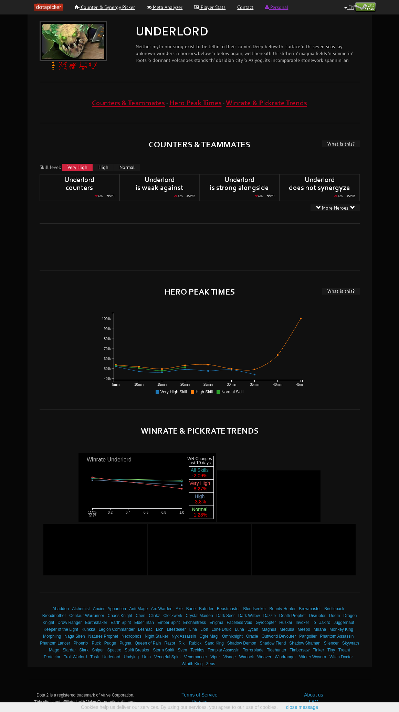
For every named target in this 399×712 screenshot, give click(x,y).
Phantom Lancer (55, 643)
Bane (191, 608)
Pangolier (307, 636)
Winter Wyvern (312, 657)
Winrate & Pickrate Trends (266, 103)
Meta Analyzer (164, 7)
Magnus (269, 629)
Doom (334, 615)
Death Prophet (292, 615)
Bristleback (334, 608)
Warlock (246, 657)
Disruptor (317, 615)
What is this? (341, 144)
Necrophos (131, 636)
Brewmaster (310, 608)
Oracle (252, 636)
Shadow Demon (241, 643)
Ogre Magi (209, 636)
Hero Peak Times (195, 103)
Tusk (94, 657)
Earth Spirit (121, 622)
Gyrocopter (265, 622)
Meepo (304, 629)
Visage (229, 657)
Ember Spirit (168, 622)
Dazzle (269, 615)
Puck (96, 643)
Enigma (216, 622)
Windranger (285, 657)
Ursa (146, 657)
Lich (160, 629)
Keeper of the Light (60, 629)
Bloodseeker (254, 608)
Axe (179, 608)
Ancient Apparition (109, 608)
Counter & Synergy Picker (105, 7)
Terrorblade (253, 650)
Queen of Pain (148, 643)
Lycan (253, 629)
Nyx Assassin (184, 636)
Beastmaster (228, 608)
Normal (127, 167)
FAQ (313, 701)
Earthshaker (96, 622)
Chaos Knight (120, 615)
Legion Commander (116, 629)
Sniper (98, 650)
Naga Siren (74, 636)
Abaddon (60, 608)
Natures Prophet (103, 636)
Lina (193, 629)
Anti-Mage (138, 608)
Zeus (210, 663)
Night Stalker (156, 636)
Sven (182, 650)
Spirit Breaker (137, 650)
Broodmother (54, 615)
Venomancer (195, 657)
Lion (204, 629)
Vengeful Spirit (167, 657)
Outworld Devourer (279, 636)
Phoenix (81, 643)
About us (313, 695)
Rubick (195, 643)
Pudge (110, 643)
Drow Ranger (69, 622)
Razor (169, 643)
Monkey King (341, 629)
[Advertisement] (200, 246)
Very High (77, 167)
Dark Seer (226, 615)
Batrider (206, 608)
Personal (276, 7)
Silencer (331, 643)
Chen (140, 615)
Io (314, 622)
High (103, 167)
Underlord (111, 657)
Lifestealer (176, 629)
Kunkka (88, 629)
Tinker (318, 650)
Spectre (114, 650)
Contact (245, 7)
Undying (131, 657)
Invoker (302, 622)
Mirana (320, 629)
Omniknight (232, 636)
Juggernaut (344, 622)
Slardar (69, 650)
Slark (83, 650)
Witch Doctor (341, 657)
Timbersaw (299, 650)
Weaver (264, 657)
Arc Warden (161, 608)
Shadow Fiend (273, 643)
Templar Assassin (224, 650)
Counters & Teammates (128, 103)
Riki (182, 643)
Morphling (52, 636)
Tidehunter (276, 650)
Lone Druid (221, 629)
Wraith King (191, 663)
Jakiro (324, 622)
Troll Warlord (75, 657)
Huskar (285, 622)
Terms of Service (199, 695)
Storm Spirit (163, 650)
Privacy (200, 701)
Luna (239, 629)
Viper (215, 657)
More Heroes (335, 208)
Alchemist (81, 608)
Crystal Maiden (199, 615)
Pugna (125, 643)
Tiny (331, 650)
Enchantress (194, 622)
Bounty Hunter (283, 608)
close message (302, 707)
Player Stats (209, 7)
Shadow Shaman (305, 643)
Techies (197, 650)
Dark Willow (249, 615)
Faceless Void (239, 622)
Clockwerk (173, 615)
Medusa (287, 629)
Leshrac (145, 629)
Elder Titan (144, 622)
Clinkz (154, 615)
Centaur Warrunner (86, 615)
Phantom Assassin (337, 636)
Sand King (214, 643)
